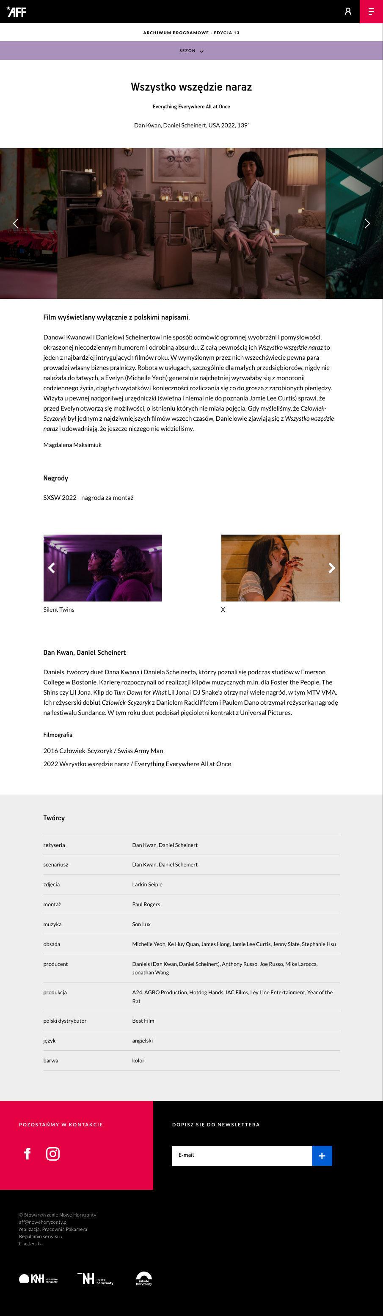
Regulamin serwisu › (41, 1236)
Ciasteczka (31, 1244)
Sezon (187, 51)
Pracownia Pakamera (64, 1229)
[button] (367, 223)
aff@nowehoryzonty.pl (43, 1222)
